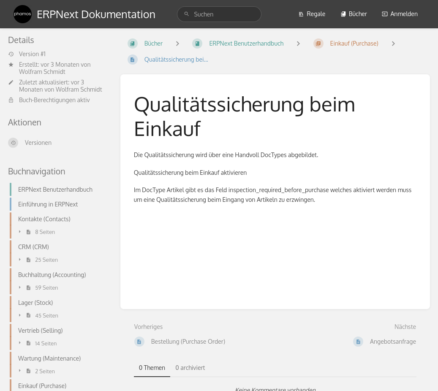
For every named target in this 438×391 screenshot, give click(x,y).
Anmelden (400, 13)
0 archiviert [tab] (190, 367)
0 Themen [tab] (152, 367)
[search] (219, 14)
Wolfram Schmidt (42, 71)
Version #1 (27, 54)
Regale (311, 13)
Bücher (353, 13)
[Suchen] (187, 14)
